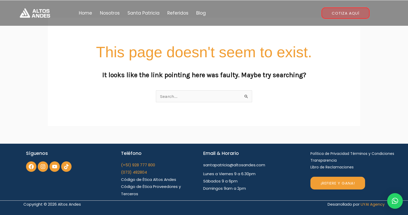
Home (85, 13)
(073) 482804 (134, 172)
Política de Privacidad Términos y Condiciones (352, 153)
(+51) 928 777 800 (138, 165)
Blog (201, 13)
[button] (395, 201)
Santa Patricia (144, 13)
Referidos (177, 13)
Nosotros (110, 13)
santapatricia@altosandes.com (234, 165)
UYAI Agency (373, 204)
